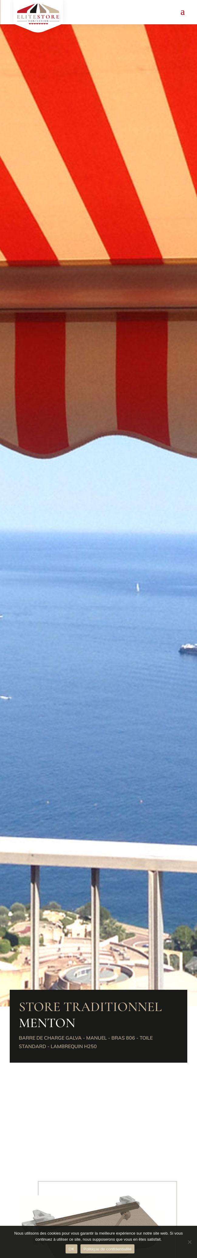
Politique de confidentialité (107, 1249)
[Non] (189, 1242)
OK (71, 1249)
